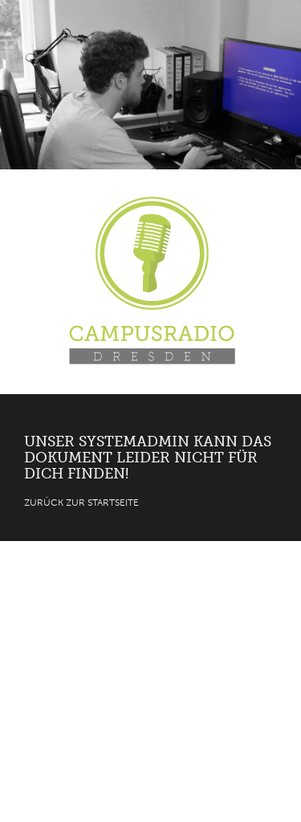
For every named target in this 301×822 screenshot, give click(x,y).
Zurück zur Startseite (81, 502)
